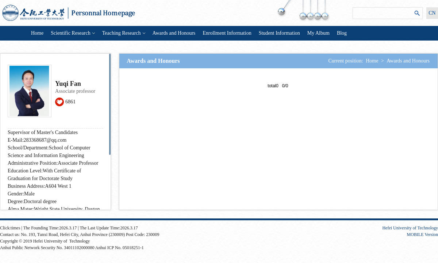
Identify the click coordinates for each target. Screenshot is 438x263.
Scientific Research (73, 33)
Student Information (279, 33)
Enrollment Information (227, 33)
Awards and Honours (174, 33)
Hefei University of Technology (410, 227)
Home (37, 33)
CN (432, 13)
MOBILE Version (422, 234)
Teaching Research (123, 33)
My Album (318, 33)
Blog (342, 33)
